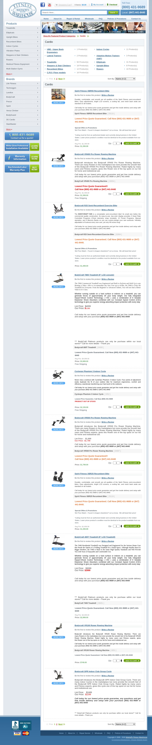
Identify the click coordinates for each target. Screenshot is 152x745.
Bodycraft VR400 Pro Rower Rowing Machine (58, 166)
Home (46, 19)
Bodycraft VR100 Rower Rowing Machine (58, 637)
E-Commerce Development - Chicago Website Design (129, 740)
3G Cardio (10, 119)
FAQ (100, 19)
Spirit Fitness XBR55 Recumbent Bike (58, 102)
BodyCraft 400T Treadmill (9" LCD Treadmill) (58, 548)
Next (60, 79)
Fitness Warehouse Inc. (22, 10)
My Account (98, 5)
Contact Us (136, 19)
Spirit (8, 106)
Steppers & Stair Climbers (17, 55)
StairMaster (11, 124)
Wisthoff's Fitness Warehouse (136, 737)
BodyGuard (11, 115)
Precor (9, 101)
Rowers (9, 60)
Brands (10, 79)
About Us (57, 19)
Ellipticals (10, 33)
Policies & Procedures (116, 19)
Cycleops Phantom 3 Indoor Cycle (58, 383)
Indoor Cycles (12, 46)
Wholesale (89, 19)
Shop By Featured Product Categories (59, 36)
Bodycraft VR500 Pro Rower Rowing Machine (58, 429)
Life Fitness (11, 83)
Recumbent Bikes (13, 42)
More (8, 74)
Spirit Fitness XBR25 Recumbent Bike (58, 485)
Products (11, 23)
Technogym (11, 88)
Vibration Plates (13, 51)
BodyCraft (10, 97)
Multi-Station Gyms (14, 69)
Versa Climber (12, 110)
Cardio (83, 36)
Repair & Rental (73, 19)
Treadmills (10, 28)
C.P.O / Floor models (56, 72)
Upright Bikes (12, 37)
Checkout (113, 5)
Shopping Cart (64, 5)
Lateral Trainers (54, 56)
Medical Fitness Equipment (17, 64)
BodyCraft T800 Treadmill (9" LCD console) (58, 286)
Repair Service (84, 733)
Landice (9, 92)
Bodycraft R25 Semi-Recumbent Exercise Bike (58, 217)
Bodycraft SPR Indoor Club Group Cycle (58, 683)
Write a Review (108, 95)
